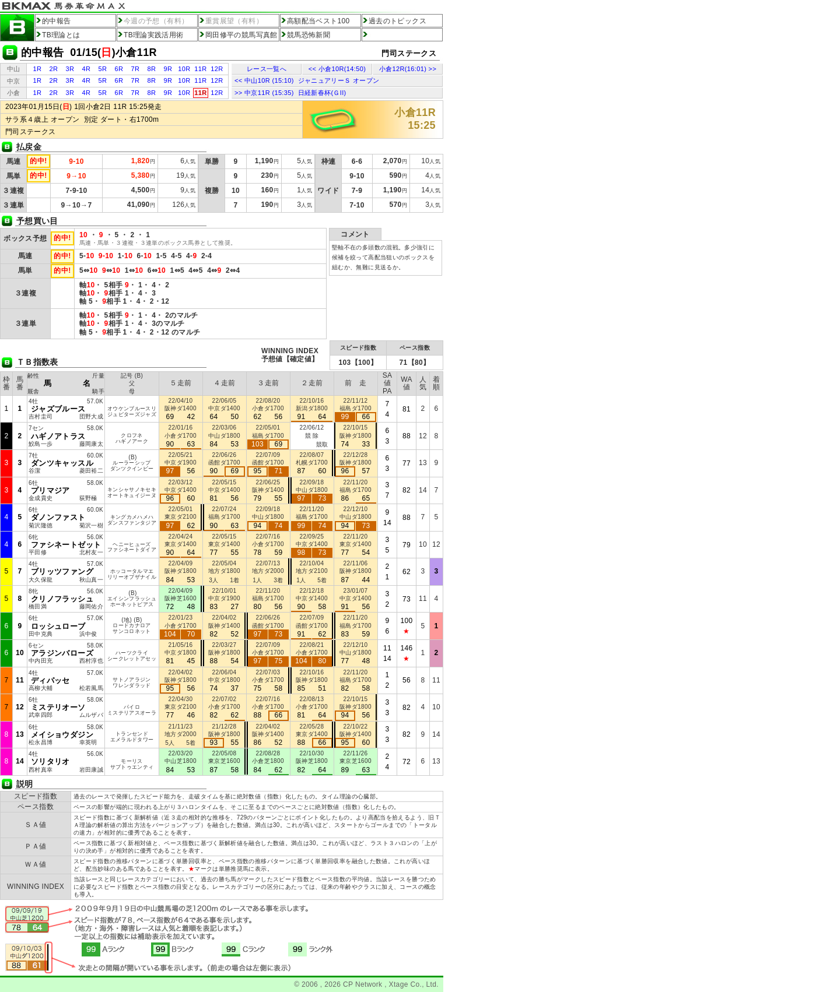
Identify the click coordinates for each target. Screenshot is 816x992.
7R (135, 68)
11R (200, 68)
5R (103, 68)
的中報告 (56, 21)
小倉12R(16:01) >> (407, 68)
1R (37, 68)
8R (152, 68)
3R (70, 68)
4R (86, 68)
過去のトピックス (397, 21)
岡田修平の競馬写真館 (241, 35)
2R (54, 68)
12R (217, 68)
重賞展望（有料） (234, 21)
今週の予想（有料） (156, 21)
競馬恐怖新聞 (308, 35)
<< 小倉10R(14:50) (337, 68)
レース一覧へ (266, 68)
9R (168, 68)
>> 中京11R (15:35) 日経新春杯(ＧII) (290, 92)
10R (184, 68)
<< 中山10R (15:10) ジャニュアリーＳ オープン (306, 80)
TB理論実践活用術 (154, 35)
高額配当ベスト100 (318, 21)
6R (119, 68)
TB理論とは (61, 35)
